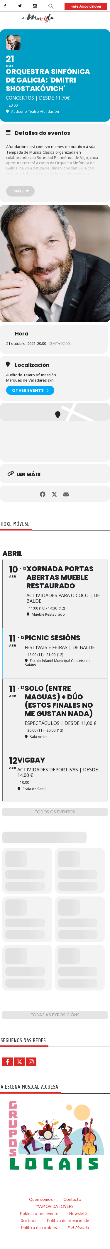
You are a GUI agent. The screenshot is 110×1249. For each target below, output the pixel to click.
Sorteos (28, 1220)
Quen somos (41, 1199)
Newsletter (79, 1213)
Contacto (72, 1199)
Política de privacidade (68, 1220)
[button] (51, 6)
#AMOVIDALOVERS (55, 1206)
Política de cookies (39, 1227)
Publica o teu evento (39, 1213)
